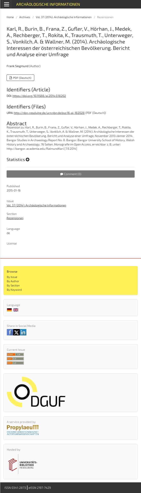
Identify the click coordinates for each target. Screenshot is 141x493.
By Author (13, 281)
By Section (13, 285)
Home (10, 17)
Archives (24, 17)
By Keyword (14, 289)
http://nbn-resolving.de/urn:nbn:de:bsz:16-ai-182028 (49, 113)
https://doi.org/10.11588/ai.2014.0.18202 (39, 96)
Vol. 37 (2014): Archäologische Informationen (64, 17)
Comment (70, 174)
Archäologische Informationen (48, 4)
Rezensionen (15, 218)
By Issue (12, 277)
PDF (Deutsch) (22, 77)
